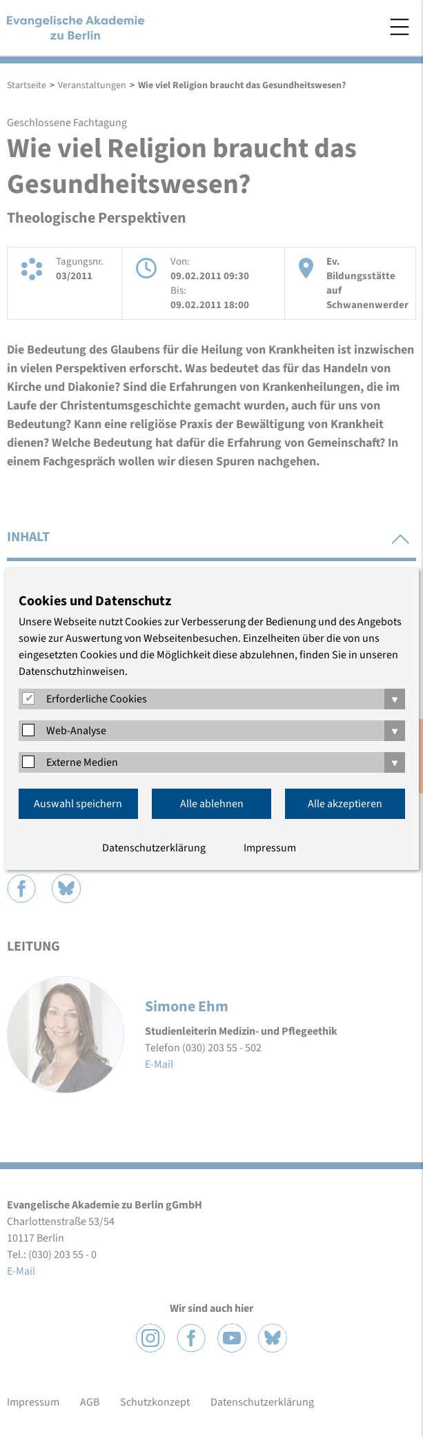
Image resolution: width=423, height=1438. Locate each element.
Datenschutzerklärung (154, 847)
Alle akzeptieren (345, 803)
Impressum (270, 847)
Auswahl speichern (78, 803)
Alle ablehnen (212, 803)
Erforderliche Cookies (96, 699)
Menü (399, 27)
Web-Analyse (76, 730)
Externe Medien (82, 762)
